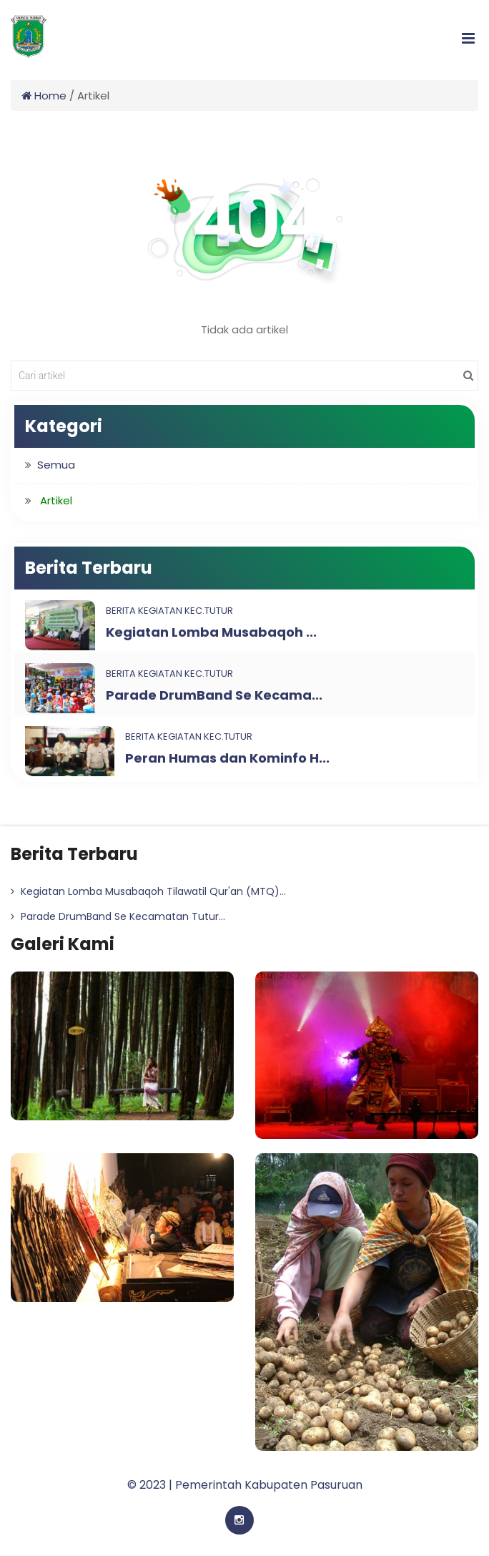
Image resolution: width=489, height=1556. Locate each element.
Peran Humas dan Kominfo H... (227, 758)
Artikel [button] (56, 500)
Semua (56, 464)
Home (43, 95)
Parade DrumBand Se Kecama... (214, 695)
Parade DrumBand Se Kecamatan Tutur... (118, 916)
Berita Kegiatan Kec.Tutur (169, 610)
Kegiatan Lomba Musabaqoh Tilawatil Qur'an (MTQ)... (148, 891)
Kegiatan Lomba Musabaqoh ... (211, 632)
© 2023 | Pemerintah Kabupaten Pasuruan (244, 1485)
